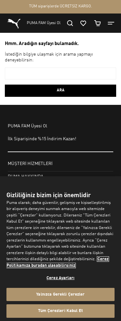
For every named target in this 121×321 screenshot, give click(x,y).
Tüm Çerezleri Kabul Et (60, 311)
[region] (60, 248)
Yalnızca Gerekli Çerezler (60, 294)
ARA (61, 90)
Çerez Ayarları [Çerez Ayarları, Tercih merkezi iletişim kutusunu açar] (60, 278)
